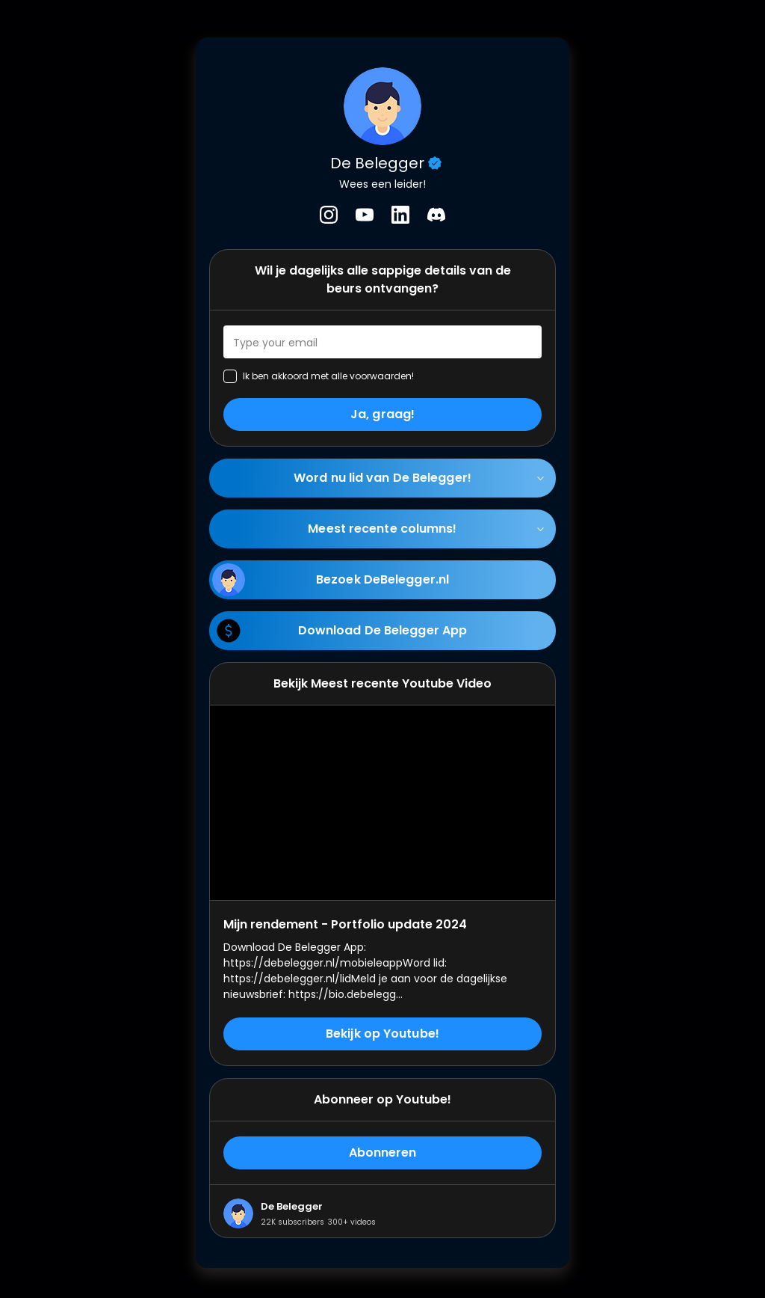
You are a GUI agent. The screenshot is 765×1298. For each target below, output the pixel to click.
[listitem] (329, 215)
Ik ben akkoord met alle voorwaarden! (328, 376)
